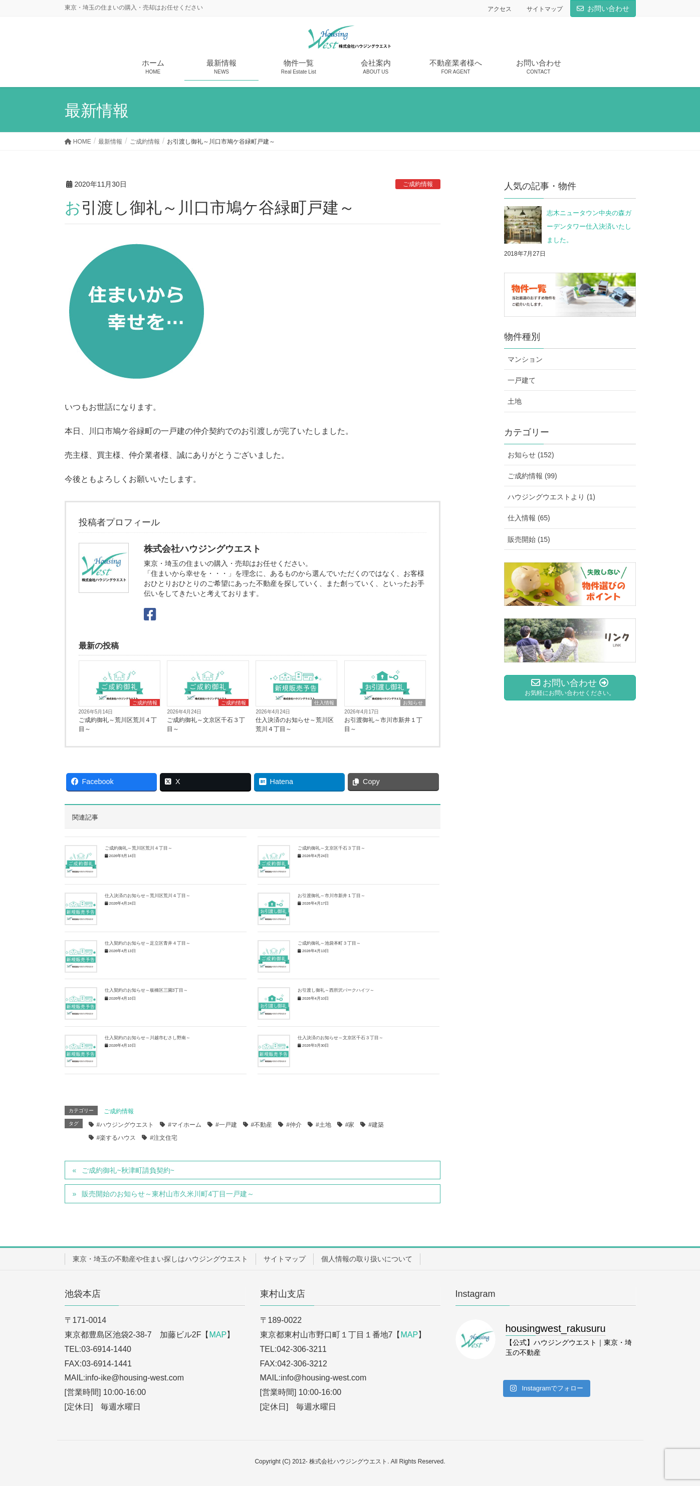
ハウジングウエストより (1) (551, 497)
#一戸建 (226, 1124)
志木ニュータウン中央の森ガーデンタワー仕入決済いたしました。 (589, 226)
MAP (217, 1334)
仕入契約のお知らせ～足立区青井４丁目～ (147, 943)
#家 (350, 1124)
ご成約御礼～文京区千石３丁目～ (206, 724)
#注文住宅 (163, 1137)
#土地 (323, 1124)
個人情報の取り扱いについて (366, 1259)
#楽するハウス (116, 1137)
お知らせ (413, 702)
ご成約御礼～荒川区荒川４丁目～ (118, 724)
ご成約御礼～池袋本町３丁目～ (329, 943)
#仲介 (294, 1124)
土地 (515, 401)
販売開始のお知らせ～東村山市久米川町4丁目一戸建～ (168, 1194)
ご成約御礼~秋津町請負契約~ (128, 1170)
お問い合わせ (608, 9)
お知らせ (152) (531, 455)
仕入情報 (324, 702)
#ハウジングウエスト (125, 1124)
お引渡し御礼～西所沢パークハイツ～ (336, 990)
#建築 (376, 1124)
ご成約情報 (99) (532, 476)
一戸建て (522, 380)
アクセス (500, 9)
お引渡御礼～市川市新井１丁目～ (383, 724)
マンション (525, 359)
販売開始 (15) (529, 539)
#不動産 (262, 1124)
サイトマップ (545, 9)
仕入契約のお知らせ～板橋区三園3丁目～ (146, 990)
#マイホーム (184, 1124)
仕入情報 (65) (529, 518)
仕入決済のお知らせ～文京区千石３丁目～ (340, 1037)
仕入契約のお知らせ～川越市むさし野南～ (147, 1037)
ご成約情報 (418, 184)
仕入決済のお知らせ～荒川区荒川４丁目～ (295, 724)
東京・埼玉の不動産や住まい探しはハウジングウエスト (160, 1259)
